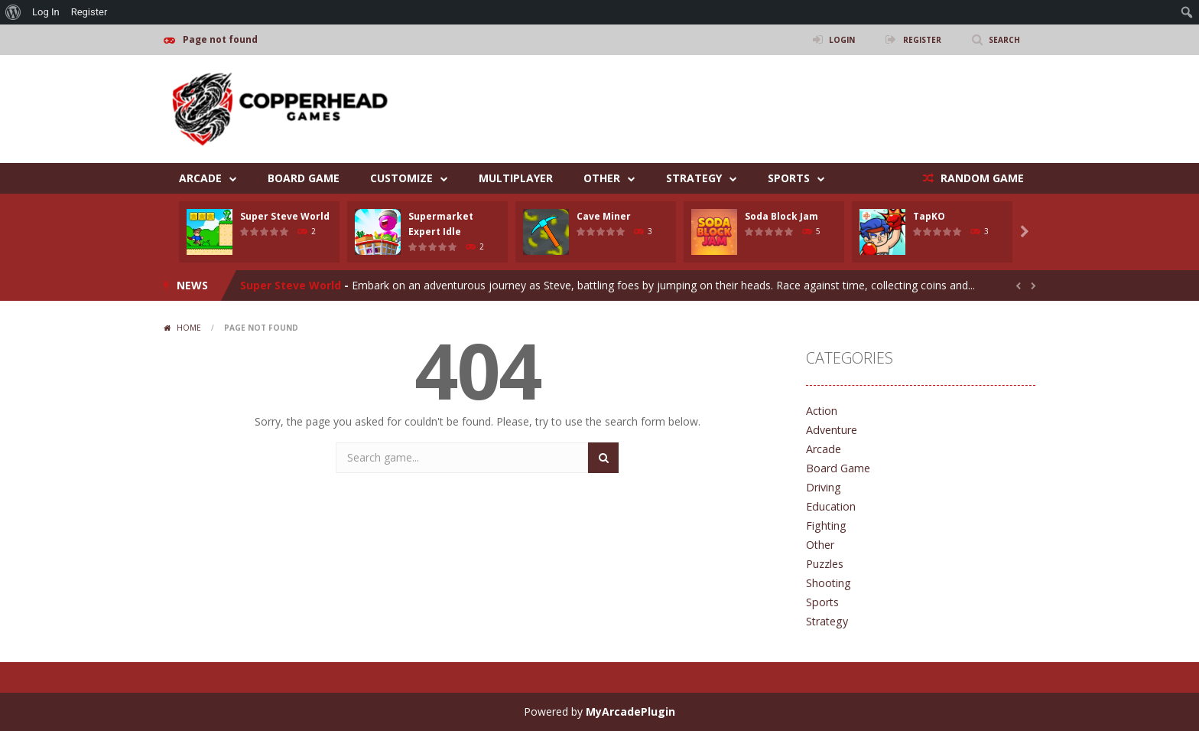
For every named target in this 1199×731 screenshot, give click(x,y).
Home (188, 327)
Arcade (200, 178)
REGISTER (914, 39)
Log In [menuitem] (46, 12)
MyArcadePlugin (630, 711)
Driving (823, 487)
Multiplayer (516, 178)
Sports (789, 178)
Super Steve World (285, 216)
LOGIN (828, 39)
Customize (401, 178)
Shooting (828, 583)
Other (601, 178)
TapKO (929, 216)
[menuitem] (13, 12)
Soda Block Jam (781, 216)
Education (830, 506)
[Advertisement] (757, 101)
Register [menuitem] (89, 12)
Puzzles (824, 563)
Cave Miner (604, 216)
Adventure (831, 430)
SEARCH (1002, 39)
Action (821, 410)
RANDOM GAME (980, 178)
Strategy (694, 178)
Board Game (304, 178)
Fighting (825, 525)
